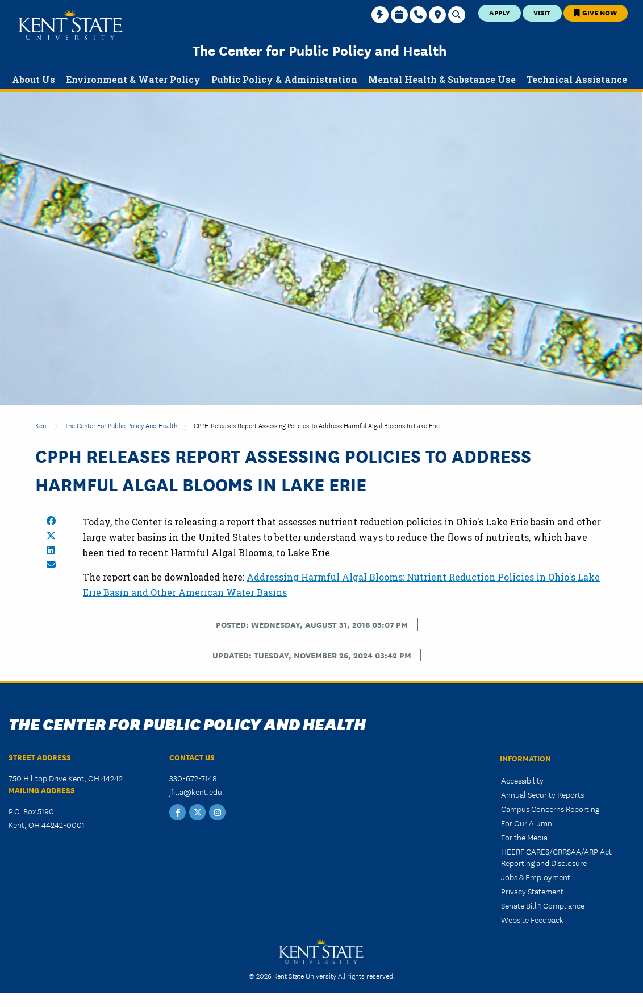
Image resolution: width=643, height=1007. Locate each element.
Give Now (595, 12)
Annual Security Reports (542, 794)
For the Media (524, 837)
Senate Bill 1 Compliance (542, 905)
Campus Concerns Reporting (550, 808)
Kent (41, 425)
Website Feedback (532, 919)
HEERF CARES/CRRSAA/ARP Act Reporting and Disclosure (556, 856)
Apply (499, 12)
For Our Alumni (527, 823)
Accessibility (522, 780)
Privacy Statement (532, 891)
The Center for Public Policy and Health (319, 50)
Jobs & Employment (535, 877)
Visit (541, 12)
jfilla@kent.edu (195, 791)
